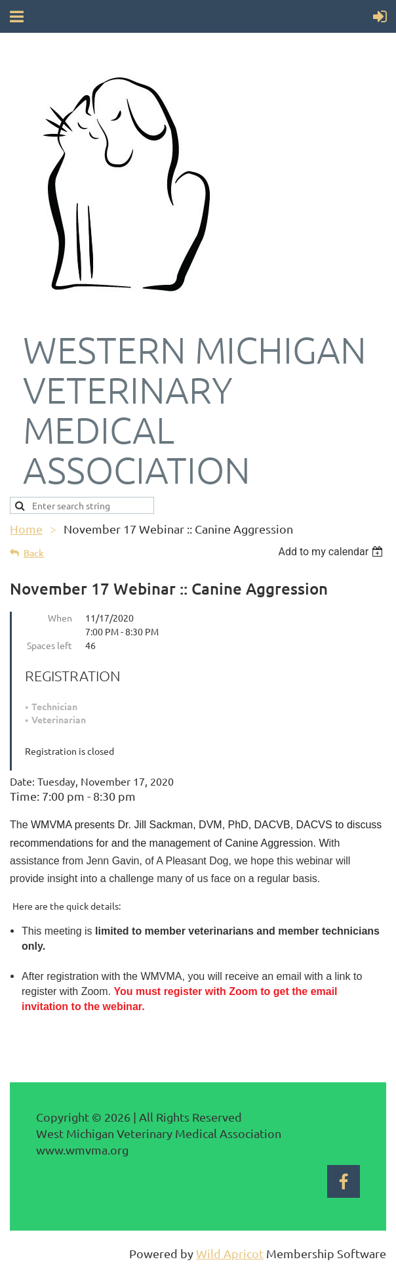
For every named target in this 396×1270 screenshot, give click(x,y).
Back (34, 553)
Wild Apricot (230, 1253)
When (60, 618)
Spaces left (49, 645)
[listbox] (332, 551)
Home (26, 529)
